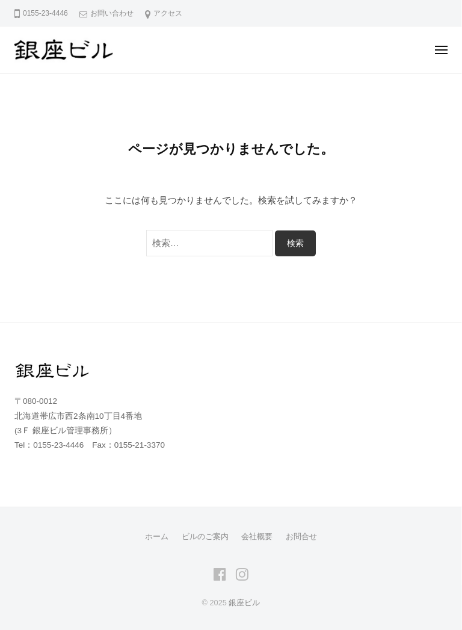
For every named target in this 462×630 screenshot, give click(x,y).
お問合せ (301, 536)
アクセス (167, 13)
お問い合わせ (112, 13)
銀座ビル (244, 602)
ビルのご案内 (205, 536)
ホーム (156, 536)
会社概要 (257, 536)
